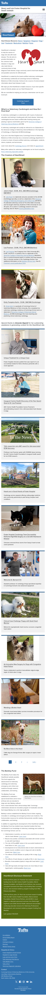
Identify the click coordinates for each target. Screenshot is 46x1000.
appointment (39, 146)
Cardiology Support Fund (23, 102)
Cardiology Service (21, 146)
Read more (41, 859)
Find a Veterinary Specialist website (12, 152)
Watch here (16, 852)
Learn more (22, 836)
